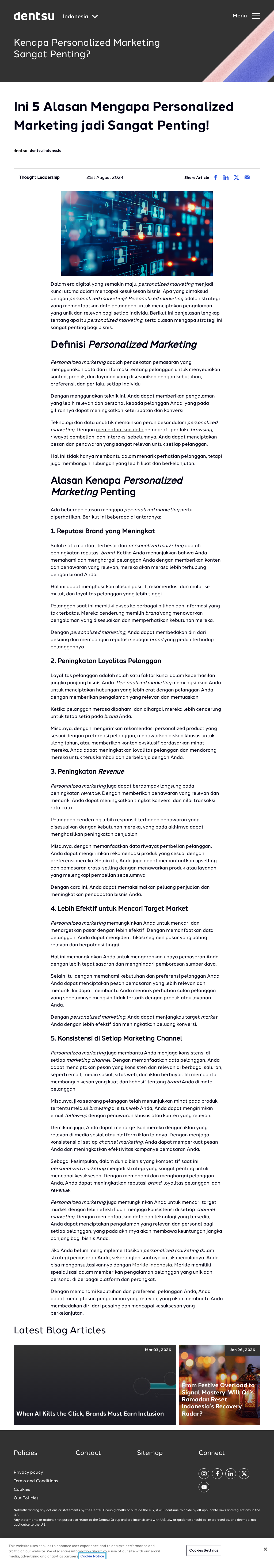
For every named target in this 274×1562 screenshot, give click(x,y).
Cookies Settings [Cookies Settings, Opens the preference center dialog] (203, 1551)
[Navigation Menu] (246, 16)
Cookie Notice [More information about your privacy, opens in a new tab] (92, 1557)
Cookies (22, 1490)
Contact (88, 1453)
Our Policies (26, 1498)
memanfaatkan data (119, 430)
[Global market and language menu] (80, 17)
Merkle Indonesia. (152, 1265)
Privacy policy (28, 1472)
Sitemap (150, 1453)
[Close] (265, 1549)
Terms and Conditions (36, 1481)
